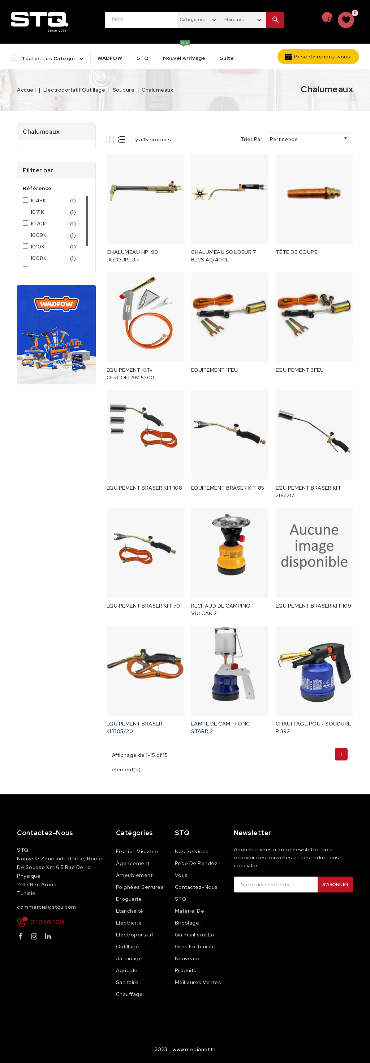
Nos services (192, 851)
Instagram (35, 938)
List (121, 139)
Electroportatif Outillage (135, 940)
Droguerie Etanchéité (129, 905)
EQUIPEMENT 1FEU (214, 370)
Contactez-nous (45, 833)
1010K (53, 246)
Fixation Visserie (137, 851)
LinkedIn (48, 938)
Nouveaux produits (187, 964)
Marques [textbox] (234, 19)
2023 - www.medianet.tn (185, 1049)
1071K (53, 212)
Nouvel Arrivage (184, 58)
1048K (53, 200)
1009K (53, 235)
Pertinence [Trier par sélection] (309, 138)
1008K (53, 258)
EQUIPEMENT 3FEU (300, 370)
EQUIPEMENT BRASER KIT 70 (143, 606)
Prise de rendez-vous (322, 56)
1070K (53, 223)
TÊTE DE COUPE (297, 252)
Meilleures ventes (198, 982)
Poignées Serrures (140, 887)
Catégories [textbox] (192, 19)
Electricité (129, 922)
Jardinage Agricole (129, 964)
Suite (227, 58)
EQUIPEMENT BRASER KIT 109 (314, 606)
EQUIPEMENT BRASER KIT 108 (144, 488)
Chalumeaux (41, 132)
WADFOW (110, 58)
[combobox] (199, 19)
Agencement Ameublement (134, 869)
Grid (111, 139)
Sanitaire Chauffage (129, 988)
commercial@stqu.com (46, 907)
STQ (143, 58)
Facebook (21, 938)
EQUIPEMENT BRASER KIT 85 (227, 488)
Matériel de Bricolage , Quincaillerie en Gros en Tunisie (195, 929)
